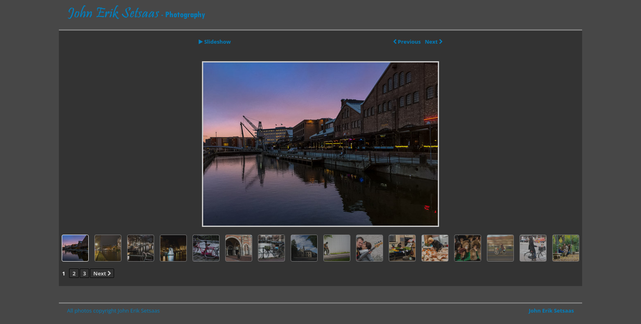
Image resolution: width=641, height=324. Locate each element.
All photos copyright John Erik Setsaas (113, 310)
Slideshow (215, 41)
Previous (407, 41)
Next (433, 41)
